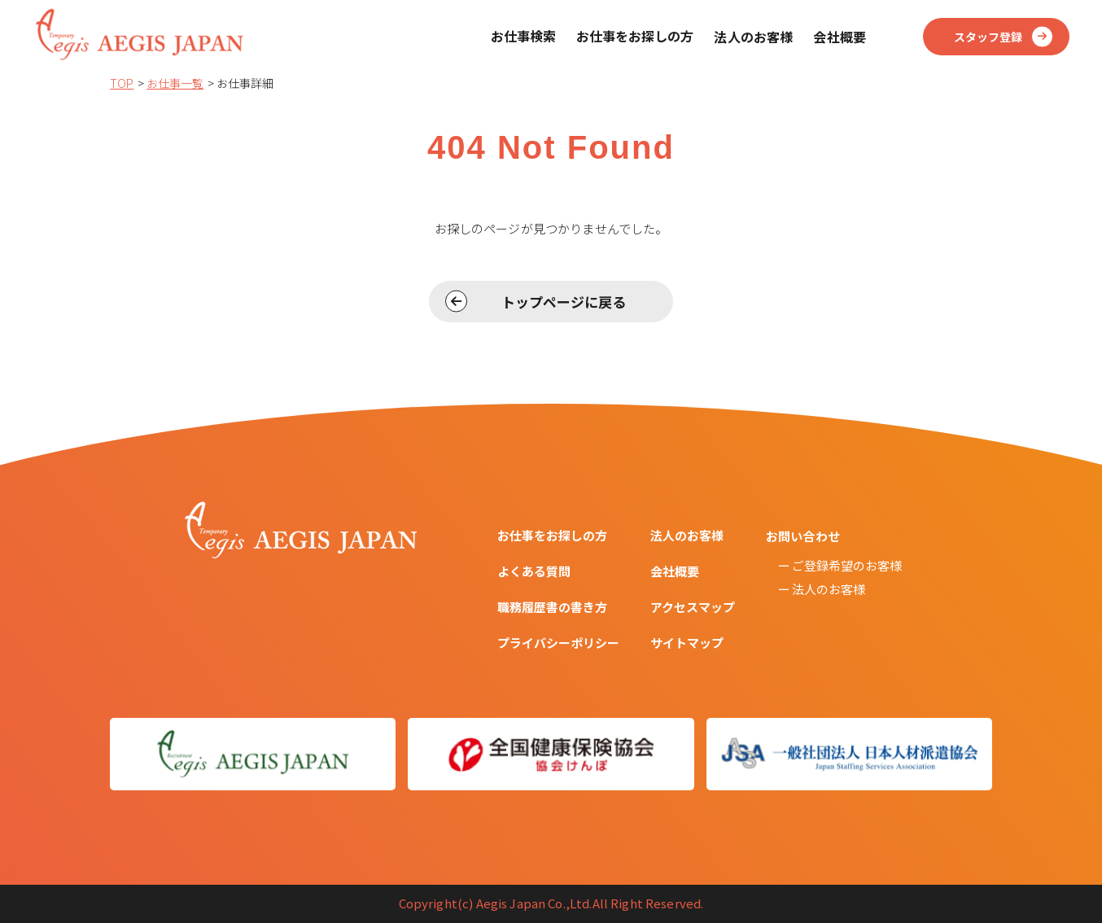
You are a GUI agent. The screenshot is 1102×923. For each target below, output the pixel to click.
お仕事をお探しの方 (634, 36)
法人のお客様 (687, 535)
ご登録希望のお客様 (847, 565)
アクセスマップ (692, 606)
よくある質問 (534, 571)
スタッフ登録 (988, 36)
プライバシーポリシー (558, 642)
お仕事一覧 (174, 83)
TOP (121, 83)
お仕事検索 (523, 36)
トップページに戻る (563, 301)
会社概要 (674, 571)
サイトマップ (687, 642)
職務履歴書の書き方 (552, 606)
